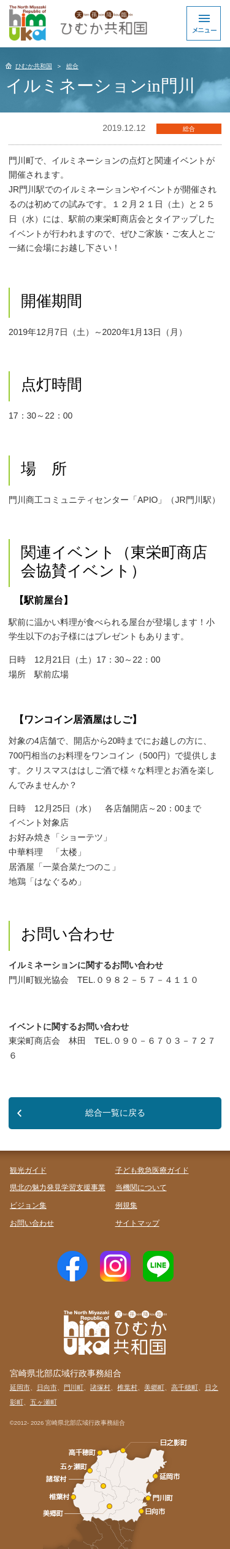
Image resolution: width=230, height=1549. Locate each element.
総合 (72, 66)
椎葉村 (127, 1387)
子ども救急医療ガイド (152, 1170)
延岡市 (20, 1387)
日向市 (47, 1387)
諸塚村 (100, 1387)
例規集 (126, 1205)
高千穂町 (184, 1387)
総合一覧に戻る (115, 1112)
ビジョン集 (28, 1205)
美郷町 (154, 1387)
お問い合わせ (32, 1223)
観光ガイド (28, 1170)
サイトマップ (137, 1223)
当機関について (141, 1187)
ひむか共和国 (33, 66)
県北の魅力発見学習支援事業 (57, 1187)
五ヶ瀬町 (43, 1402)
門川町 (74, 1387)
